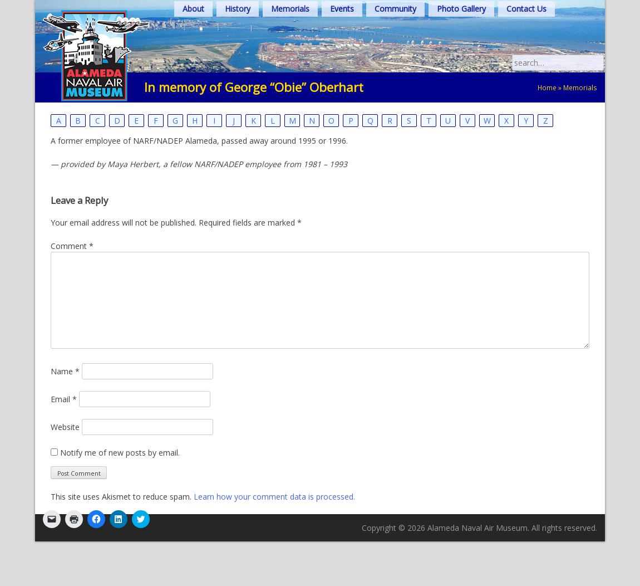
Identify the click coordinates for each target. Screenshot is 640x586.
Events (342, 8)
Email (64, 399)
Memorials (290, 8)
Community (395, 8)
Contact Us (526, 8)
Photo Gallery (461, 8)
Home (547, 87)
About (193, 8)
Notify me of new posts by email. (120, 452)
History (237, 8)
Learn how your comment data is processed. (274, 496)
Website (65, 427)
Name (65, 371)
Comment (72, 246)
